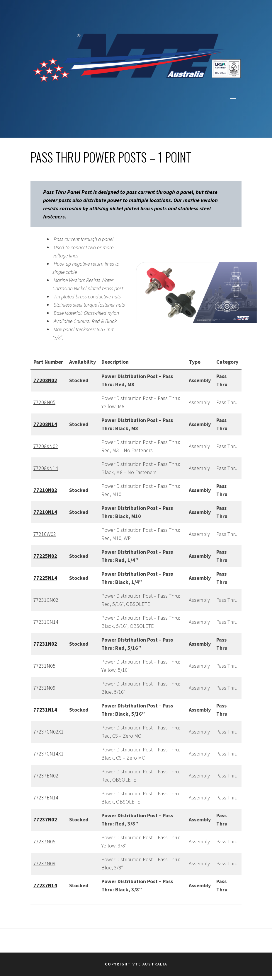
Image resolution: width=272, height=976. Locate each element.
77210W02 (44, 534)
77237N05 (44, 841)
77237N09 (44, 863)
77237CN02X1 (48, 731)
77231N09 (44, 687)
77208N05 (44, 402)
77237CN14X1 (48, 753)
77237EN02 (45, 775)
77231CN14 (45, 621)
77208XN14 (45, 468)
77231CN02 (45, 599)
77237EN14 (45, 797)
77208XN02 (45, 446)
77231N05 (44, 665)
